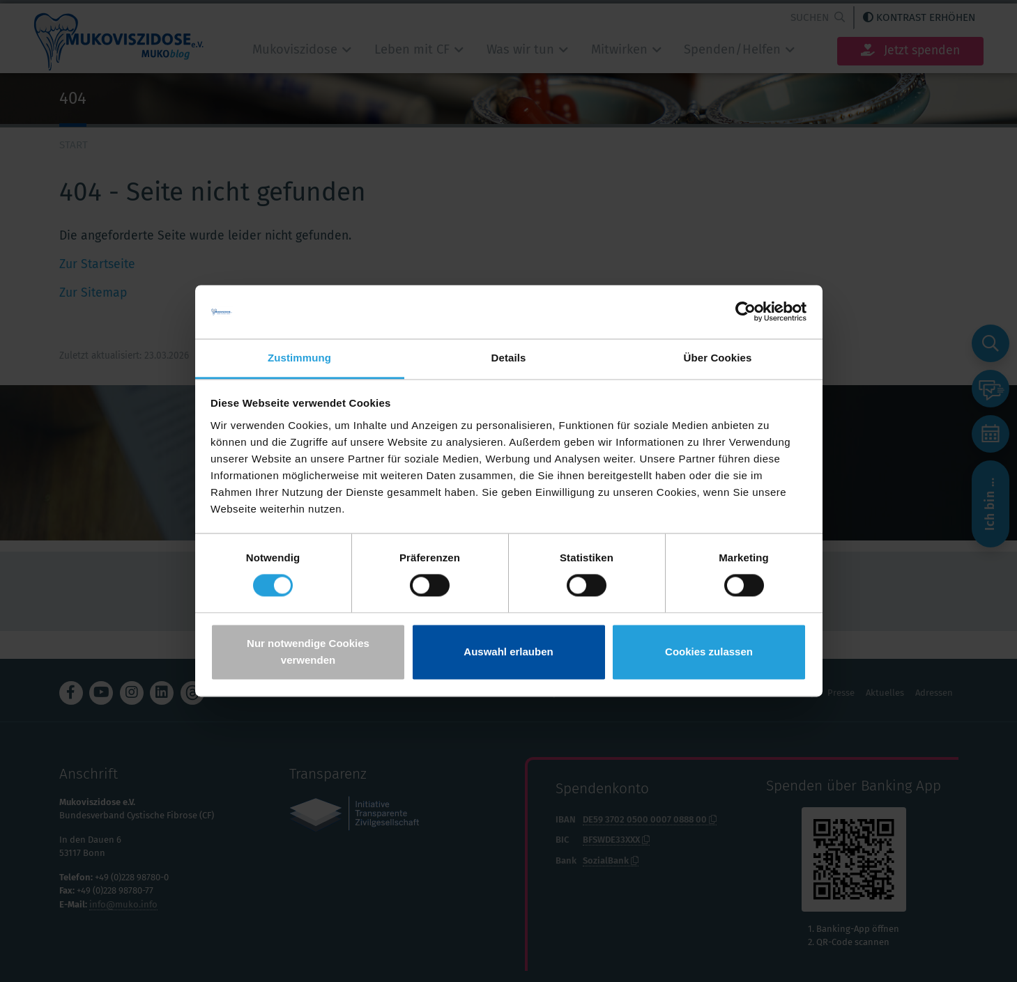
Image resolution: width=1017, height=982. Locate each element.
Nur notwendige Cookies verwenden (308, 651)
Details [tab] (508, 358)
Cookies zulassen (709, 651)
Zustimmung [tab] (299, 358)
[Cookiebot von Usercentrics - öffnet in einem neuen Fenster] (745, 312)
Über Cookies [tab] (718, 358)
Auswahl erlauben (508, 651)
